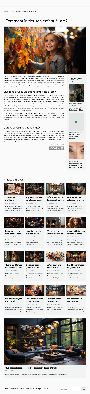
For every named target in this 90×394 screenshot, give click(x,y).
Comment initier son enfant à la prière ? (76, 232)
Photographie (30, 388)
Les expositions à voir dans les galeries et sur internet (74, 302)
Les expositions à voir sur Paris (54, 300)
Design (38, 388)
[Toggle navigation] (5, 2)
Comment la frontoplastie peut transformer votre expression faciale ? (76, 164)
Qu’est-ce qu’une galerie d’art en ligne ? (33, 267)
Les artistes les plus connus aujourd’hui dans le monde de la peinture (34, 302)
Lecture (5, 388)
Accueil (6, 11)
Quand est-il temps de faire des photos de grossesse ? (13, 267)
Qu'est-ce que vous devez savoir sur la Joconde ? (55, 199)
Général (12, 11)
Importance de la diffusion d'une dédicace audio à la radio (34, 235)
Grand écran (14, 388)
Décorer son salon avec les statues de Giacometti (55, 233)
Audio (22, 388)
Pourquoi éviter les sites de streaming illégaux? (13, 233)
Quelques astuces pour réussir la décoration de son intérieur (31, 368)
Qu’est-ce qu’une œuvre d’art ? (54, 266)
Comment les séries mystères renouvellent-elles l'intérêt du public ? (76, 106)
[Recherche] (71, 389)
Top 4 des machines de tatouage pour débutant (34, 199)
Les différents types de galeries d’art (75, 266)
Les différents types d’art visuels (13, 300)
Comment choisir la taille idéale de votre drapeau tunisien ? (76, 135)
